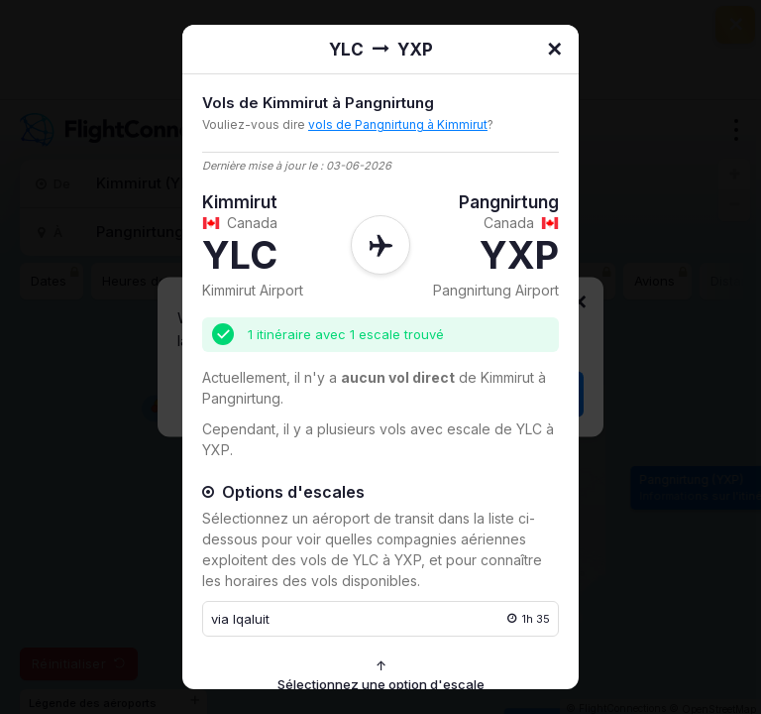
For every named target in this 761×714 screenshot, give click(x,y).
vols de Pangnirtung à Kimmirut (398, 124)
